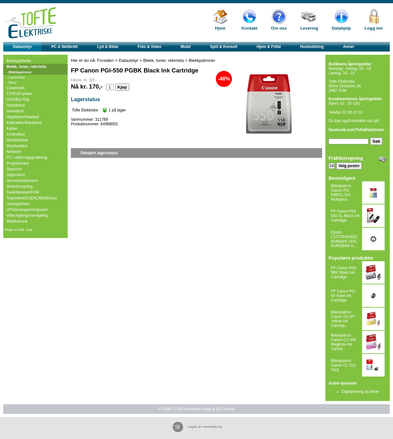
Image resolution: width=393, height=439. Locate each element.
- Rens (11, 82)
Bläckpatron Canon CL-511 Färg (343, 365)
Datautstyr (22, 46)
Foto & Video (149, 46)
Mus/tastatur (17, 146)
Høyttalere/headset (22, 117)
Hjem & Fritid (269, 46)
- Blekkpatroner (19, 72)
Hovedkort (15, 111)
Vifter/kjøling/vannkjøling (27, 215)
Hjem (220, 28)
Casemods (15, 88)
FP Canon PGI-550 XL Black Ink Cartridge (345, 216)
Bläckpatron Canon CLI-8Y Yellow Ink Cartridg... (343, 319)
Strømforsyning (19, 186)
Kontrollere (15, 134)
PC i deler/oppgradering (26, 157)
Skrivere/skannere (22, 180)
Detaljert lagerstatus (99, 153)
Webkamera (16, 221)
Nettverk (13, 151)
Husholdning (311, 46)
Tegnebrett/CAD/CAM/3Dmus (31, 198)
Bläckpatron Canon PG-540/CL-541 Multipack (341, 193)
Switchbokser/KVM (22, 192)
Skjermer (14, 169)
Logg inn (374, 28)
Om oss (279, 28)
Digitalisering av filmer (360, 391)
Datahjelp (341, 28)
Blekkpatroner (202, 60)
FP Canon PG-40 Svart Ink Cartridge (343, 295)
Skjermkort (15, 175)
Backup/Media (18, 61)
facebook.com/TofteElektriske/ (356, 130)
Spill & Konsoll (223, 46)
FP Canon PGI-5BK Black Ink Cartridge (344, 272)
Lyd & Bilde (107, 46)
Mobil (186, 46)
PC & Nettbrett (64, 46)
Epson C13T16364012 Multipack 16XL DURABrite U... (344, 239)
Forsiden (105, 60)
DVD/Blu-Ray (17, 99)
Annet (348, 46)
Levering (309, 28)
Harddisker (15, 105)
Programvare (17, 163)
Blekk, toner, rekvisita (26, 66)
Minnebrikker (17, 140)
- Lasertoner (15, 77)
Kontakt (250, 28)
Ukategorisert (17, 204)
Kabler (12, 128)
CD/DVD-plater (19, 93)
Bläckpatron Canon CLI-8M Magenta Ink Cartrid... (343, 342)
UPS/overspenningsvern (27, 209)
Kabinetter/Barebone (24, 122)
